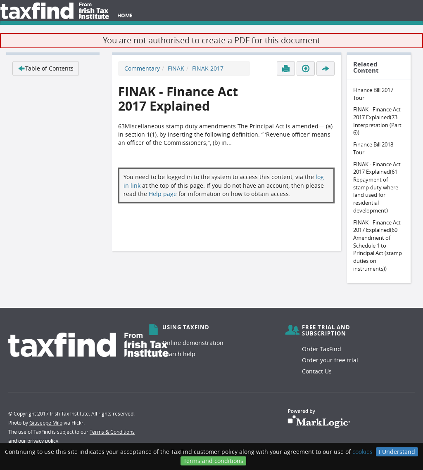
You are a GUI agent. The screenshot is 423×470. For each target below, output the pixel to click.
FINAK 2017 (207, 68)
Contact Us (317, 371)
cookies (362, 452)
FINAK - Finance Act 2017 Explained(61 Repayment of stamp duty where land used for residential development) (377, 187)
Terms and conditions (213, 461)
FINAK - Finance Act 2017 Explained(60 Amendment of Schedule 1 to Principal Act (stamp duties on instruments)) (377, 245)
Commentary (142, 68)
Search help (178, 354)
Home (125, 15)
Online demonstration (192, 343)
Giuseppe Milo (45, 422)
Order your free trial (330, 360)
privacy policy (42, 440)
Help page (163, 194)
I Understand (397, 452)
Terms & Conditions (112, 431)
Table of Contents (46, 68)
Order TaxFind (321, 349)
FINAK (176, 68)
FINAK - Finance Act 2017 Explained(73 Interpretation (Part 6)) (377, 121)
